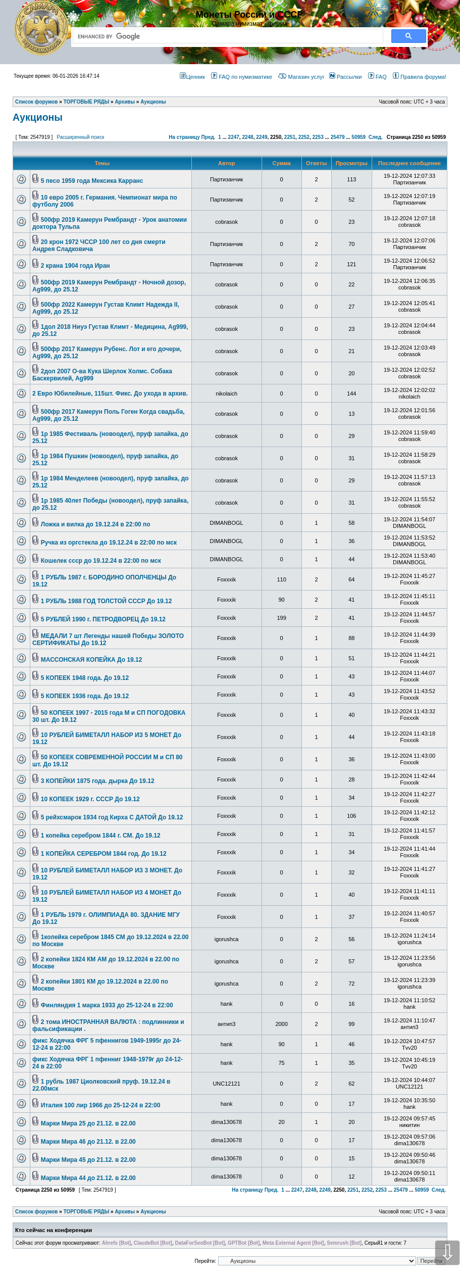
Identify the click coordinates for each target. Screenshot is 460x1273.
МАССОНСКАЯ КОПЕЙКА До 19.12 (91, 659)
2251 (289, 137)
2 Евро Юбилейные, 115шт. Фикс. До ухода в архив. (110, 393)
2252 (304, 137)
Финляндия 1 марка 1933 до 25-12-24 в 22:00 (107, 1005)
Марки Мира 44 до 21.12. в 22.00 (88, 1178)
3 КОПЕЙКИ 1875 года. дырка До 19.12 (98, 781)
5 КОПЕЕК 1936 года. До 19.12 (85, 696)
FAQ (377, 77)
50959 (358, 137)
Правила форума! (419, 77)
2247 (233, 137)
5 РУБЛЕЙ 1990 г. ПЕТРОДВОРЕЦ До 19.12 (103, 619)
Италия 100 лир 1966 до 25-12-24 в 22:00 (101, 1105)
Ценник (192, 77)
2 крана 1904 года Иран (75, 265)
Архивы (125, 1211)
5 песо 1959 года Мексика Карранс (92, 180)
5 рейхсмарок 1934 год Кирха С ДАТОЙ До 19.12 (112, 817)
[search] (226, 36)
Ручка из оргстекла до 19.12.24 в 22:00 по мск (109, 542)
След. (376, 137)
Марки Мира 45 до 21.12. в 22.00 (88, 1159)
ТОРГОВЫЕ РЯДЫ (87, 1211)
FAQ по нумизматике (241, 77)
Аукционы (38, 117)
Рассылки (345, 77)
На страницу (184, 137)
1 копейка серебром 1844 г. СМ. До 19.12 (101, 835)
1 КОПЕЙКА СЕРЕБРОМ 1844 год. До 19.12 (104, 853)
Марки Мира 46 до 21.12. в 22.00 (88, 1141)
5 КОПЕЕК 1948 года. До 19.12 (85, 677)
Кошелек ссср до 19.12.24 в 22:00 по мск (101, 560)
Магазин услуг (301, 77)
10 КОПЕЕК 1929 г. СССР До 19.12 (90, 799)
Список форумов (36, 1211)
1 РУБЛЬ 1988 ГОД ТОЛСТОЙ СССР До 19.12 (106, 601)
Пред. (208, 137)
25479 (338, 137)
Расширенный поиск (80, 137)
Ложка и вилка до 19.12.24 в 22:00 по (95, 524)
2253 (317, 137)
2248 (247, 137)
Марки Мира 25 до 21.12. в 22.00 (88, 1123)
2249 (261, 137)
